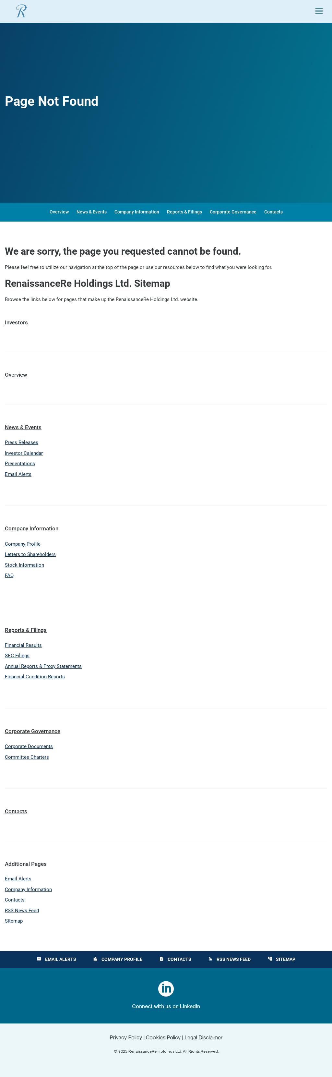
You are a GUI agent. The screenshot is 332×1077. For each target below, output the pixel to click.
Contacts (273, 211)
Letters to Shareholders (30, 554)
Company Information (136, 211)
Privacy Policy (126, 1038)
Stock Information (24, 565)
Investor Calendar (24, 453)
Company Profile (23, 544)
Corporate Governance (233, 211)
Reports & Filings (184, 211)
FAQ (9, 575)
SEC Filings (17, 656)
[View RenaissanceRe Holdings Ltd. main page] (21, 11)
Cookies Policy (163, 1038)
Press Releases (21, 442)
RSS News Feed (22, 911)
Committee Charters (27, 757)
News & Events (92, 211)
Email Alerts (18, 474)
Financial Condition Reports (35, 677)
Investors (16, 322)
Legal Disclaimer (203, 1038)
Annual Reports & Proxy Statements (43, 666)
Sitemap (14, 921)
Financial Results (23, 645)
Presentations (20, 463)
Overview (59, 211)
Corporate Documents (29, 746)
